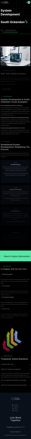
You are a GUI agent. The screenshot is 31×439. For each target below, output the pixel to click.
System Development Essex (10, 30)
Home (2, 30)
